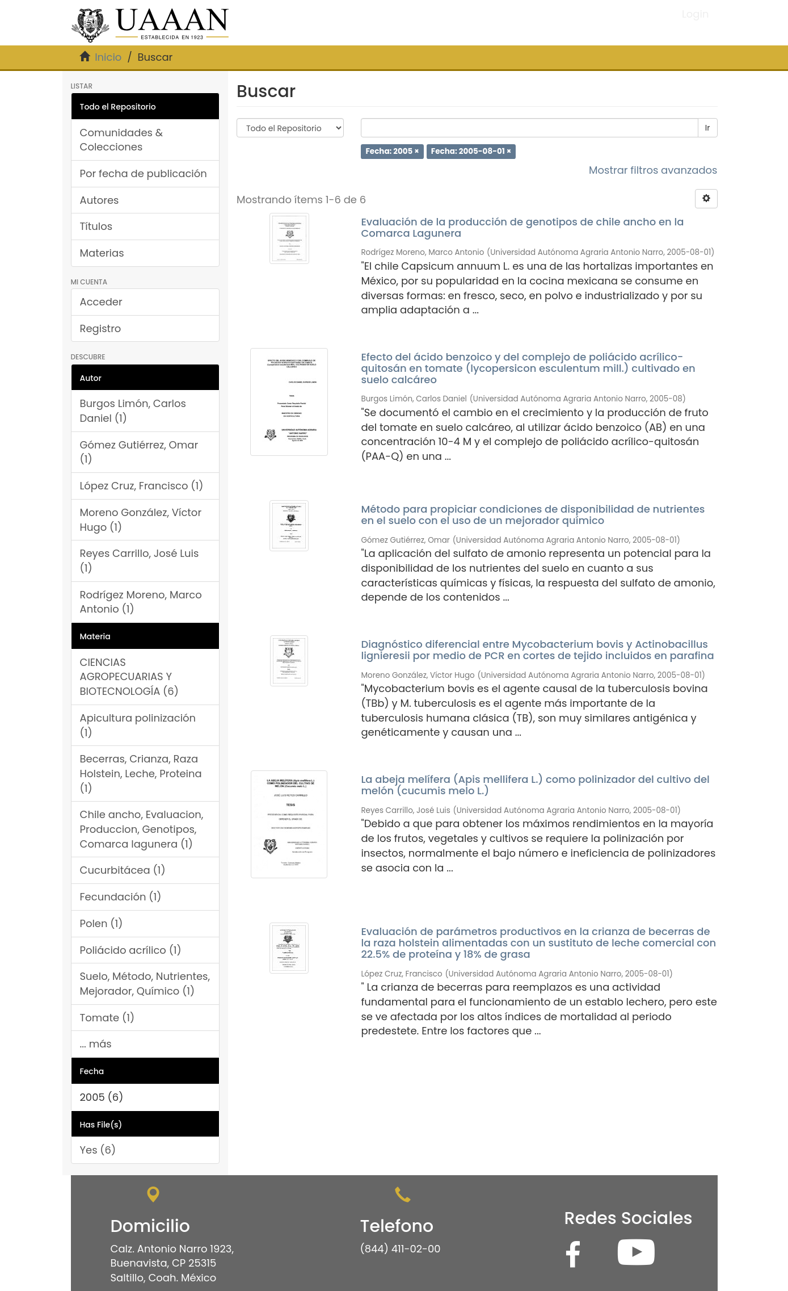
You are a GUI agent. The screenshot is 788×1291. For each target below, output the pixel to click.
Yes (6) (98, 1150)
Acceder (101, 302)
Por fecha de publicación (143, 173)
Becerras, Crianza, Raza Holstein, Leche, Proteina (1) (141, 773)
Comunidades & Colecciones (121, 139)
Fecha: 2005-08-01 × (471, 151)
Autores (99, 200)
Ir (707, 127)
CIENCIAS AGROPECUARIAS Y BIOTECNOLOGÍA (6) (129, 676)
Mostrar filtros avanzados (653, 170)
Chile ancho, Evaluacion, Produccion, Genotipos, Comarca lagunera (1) (142, 828)
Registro (100, 328)
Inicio (108, 57)
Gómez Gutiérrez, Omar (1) (139, 452)
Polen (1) (101, 923)
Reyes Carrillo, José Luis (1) (139, 560)
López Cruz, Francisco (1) (142, 486)
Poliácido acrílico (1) (131, 950)
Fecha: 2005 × (392, 151)
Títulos (96, 226)
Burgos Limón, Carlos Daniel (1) (133, 410)
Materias (102, 253)
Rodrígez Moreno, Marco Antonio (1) (141, 602)
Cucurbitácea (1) (123, 870)
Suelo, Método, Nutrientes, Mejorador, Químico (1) (145, 983)
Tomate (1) (107, 1018)
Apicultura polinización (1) (138, 725)
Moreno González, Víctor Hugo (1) (141, 519)
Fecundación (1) (121, 897)
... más (96, 1044)
